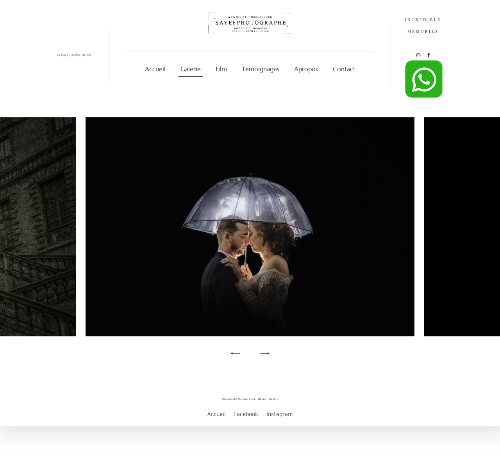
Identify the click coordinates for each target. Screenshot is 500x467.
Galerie (190, 69)
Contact (344, 69)
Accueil (155, 69)
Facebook (246, 427)
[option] (250, 226)
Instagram (279, 427)
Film (221, 69)
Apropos (306, 69)
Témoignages (260, 69)
